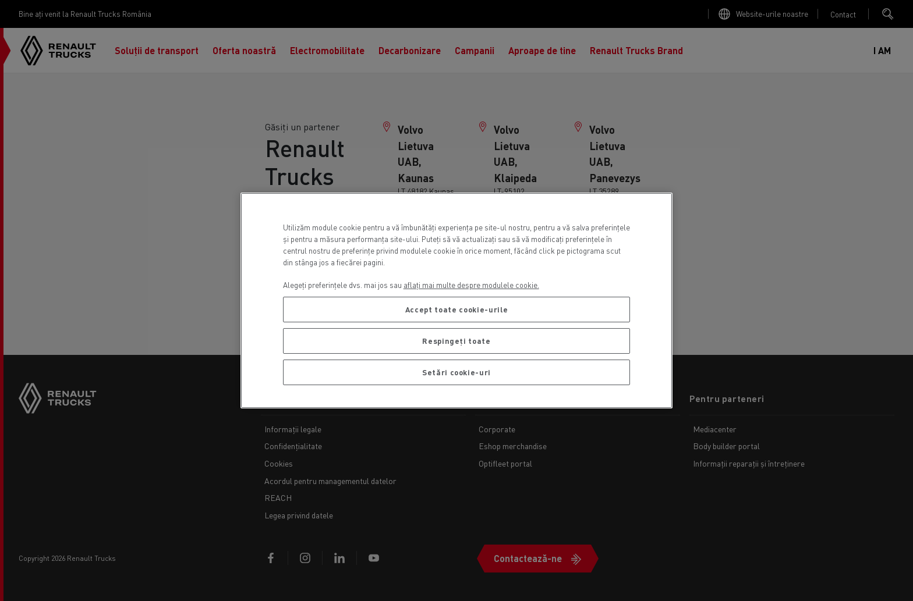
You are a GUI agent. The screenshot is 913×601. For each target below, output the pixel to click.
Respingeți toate (456, 341)
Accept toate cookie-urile (456, 309)
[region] (456, 300)
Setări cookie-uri (456, 372)
